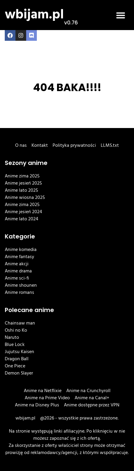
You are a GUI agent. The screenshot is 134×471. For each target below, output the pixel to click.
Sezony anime (26, 163)
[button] (120, 15)
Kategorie (20, 236)
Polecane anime (29, 310)
